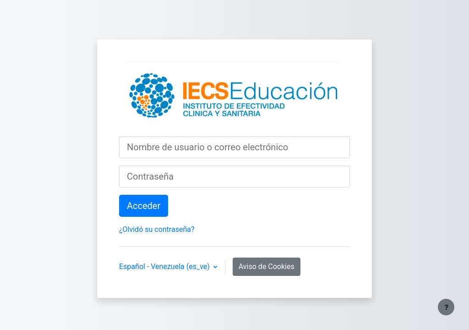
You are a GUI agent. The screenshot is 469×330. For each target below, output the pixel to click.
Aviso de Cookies (266, 266)
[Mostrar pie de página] (446, 307)
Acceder (143, 205)
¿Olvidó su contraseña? (157, 229)
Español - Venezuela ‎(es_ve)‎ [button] (165, 266)
